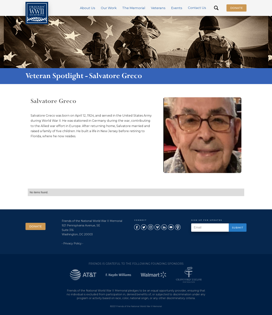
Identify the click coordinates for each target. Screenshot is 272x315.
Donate (236, 8)
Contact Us (197, 8)
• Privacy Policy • (72, 243)
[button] (87, 8)
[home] (37, 13)
